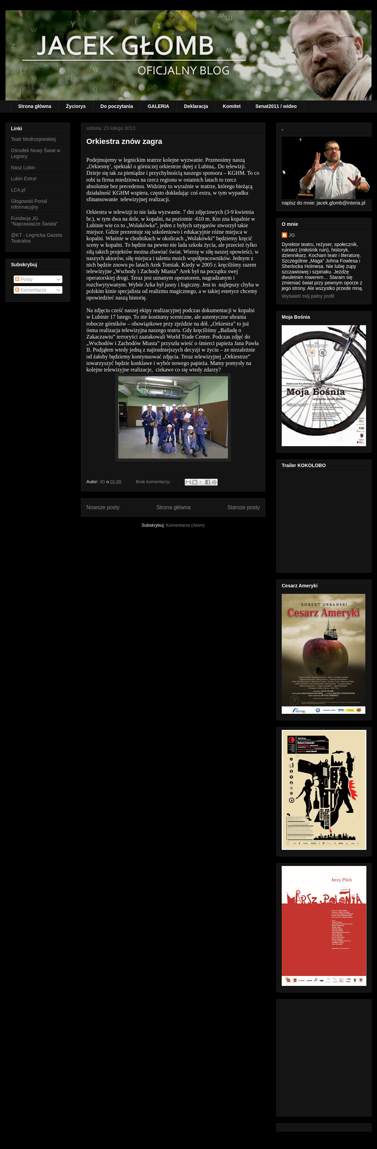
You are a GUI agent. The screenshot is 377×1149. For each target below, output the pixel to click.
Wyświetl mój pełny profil (308, 296)
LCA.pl (18, 190)
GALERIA (158, 106)
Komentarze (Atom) (185, 525)
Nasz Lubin (23, 167)
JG (292, 235)
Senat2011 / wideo (276, 106)
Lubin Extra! (24, 178)
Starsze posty (244, 507)
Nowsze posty (103, 507)
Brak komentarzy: (154, 481)
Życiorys (76, 106)
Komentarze (30, 290)
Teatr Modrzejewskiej (33, 139)
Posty (24, 279)
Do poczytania (116, 106)
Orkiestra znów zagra (124, 141)
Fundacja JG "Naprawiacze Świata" (34, 221)
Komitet (232, 106)
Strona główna (34, 106)
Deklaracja (196, 106)
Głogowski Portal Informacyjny (29, 204)
